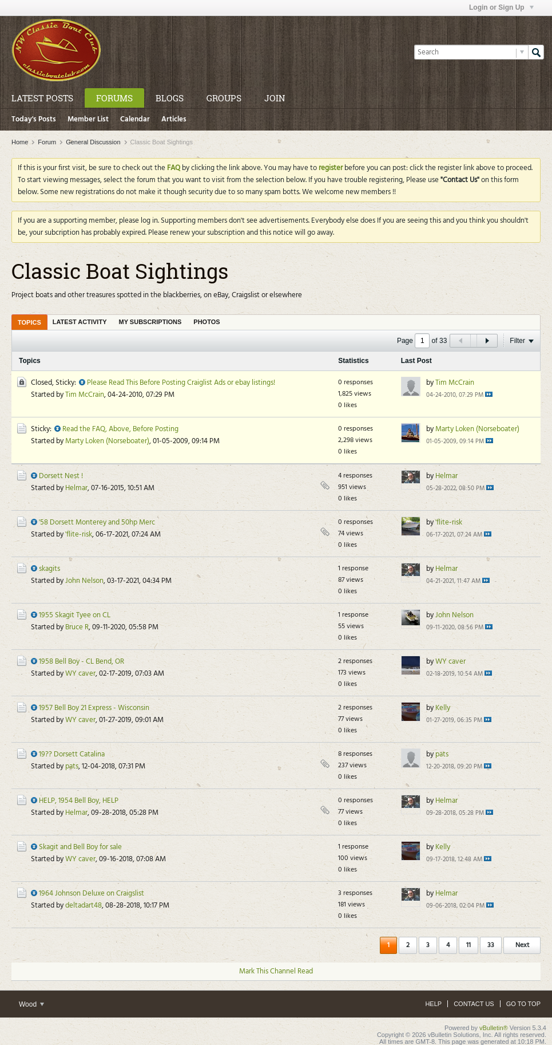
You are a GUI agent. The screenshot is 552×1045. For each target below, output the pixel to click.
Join (274, 98)
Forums (114, 98)
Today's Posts (33, 119)
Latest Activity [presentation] (80, 321)
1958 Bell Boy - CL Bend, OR (81, 662)
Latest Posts (42, 98)
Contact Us (474, 1003)
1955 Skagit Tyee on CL (74, 615)
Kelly (442, 708)
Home (19, 142)
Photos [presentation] (206, 321)
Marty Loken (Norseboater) (107, 441)
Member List (88, 119)
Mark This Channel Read (276, 971)
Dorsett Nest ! (61, 476)
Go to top (523, 1003)
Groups (223, 98)
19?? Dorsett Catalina (72, 754)
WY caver (80, 674)
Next (522, 945)
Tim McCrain (84, 395)
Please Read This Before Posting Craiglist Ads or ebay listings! (181, 383)
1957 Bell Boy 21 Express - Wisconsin (94, 708)
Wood (31, 1004)
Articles (173, 119)
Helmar (76, 488)
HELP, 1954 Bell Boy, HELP (78, 801)
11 (468, 945)
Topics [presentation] (29, 322)
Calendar (135, 119)
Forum (47, 142)
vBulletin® (493, 1027)
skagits (49, 569)
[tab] (29, 322)
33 (490, 945)
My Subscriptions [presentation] (150, 321)
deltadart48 (83, 906)
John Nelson (84, 581)
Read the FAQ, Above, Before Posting (120, 429)
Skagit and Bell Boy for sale (80, 847)
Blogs (170, 98)
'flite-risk (78, 535)
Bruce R (77, 627)
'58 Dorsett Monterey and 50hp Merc (97, 522)
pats (71, 766)
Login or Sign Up (501, 7)
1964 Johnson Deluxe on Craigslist (91, 894)
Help (433, 1003)
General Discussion (93, 142)
